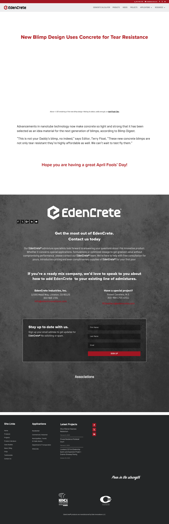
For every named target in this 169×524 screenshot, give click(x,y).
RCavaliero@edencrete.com (118, 303)
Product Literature (10, 441)
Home (6, 430)
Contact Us (7, 459)
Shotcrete (35, 449)
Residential (35, 431)
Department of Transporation (41, 445)
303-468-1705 (139, 1)
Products (116, 7)
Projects (133, 7)
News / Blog (8, 448)
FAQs (6, 451)
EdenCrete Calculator (101, 7)
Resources (159, 7)
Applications (145, 7)
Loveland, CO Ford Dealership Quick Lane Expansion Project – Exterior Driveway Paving (71, 452)
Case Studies (8, 445)
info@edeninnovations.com (51, 301)
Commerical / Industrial (39, 435)
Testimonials (8, 455)
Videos (125, 7)
